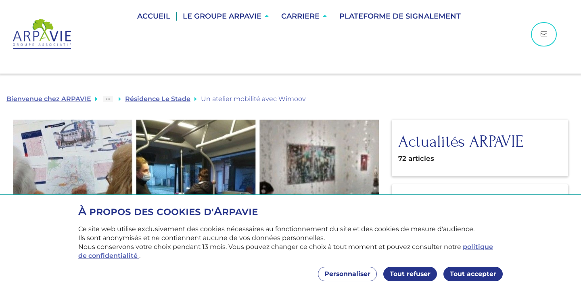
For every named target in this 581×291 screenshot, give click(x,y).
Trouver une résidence (300, 44)
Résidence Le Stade (157, 99)
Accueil (153, 16)
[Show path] (108, 99)
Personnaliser (347, 274)
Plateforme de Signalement (400, 16)
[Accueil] (46, 34)
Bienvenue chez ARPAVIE (48, 99)
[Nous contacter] (544, 34)
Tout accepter (473, 274)
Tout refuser (410, 274)
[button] (226, 16)
